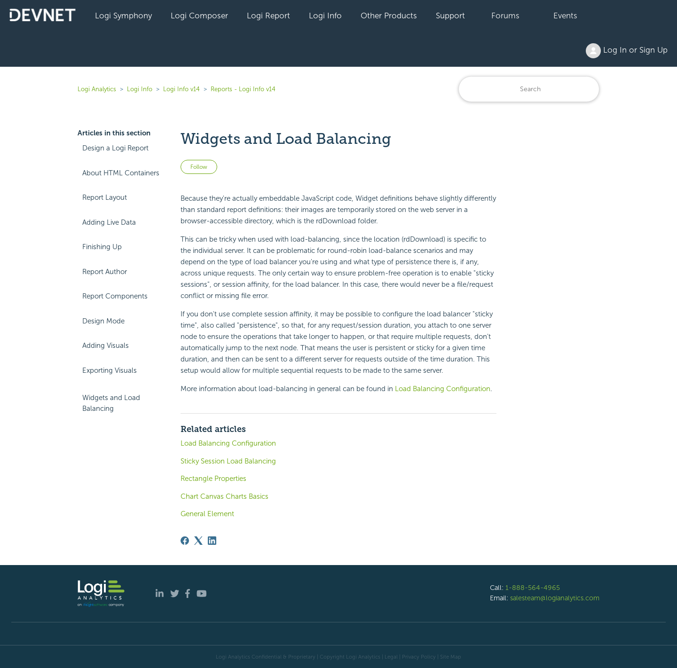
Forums (505, 15)
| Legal (390, 656)
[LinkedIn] (212, 540)
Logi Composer (199, 15)
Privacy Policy (419, 656)
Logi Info (325, 15)
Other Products (389, 15)
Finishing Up (102, 247)
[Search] (528, 89)
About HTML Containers (120, 173)
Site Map (450, 656)
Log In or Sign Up (627, 50)
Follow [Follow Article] (198, 167)
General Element (207, 514)
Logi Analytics (97, 89)
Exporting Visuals (109, 370)
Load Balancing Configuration (442, 389)
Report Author (104, 271)
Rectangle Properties (213, 478)
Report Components (115, 296)
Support (450, 15)
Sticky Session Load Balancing (228, 461)
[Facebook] (185, 540)
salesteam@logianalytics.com (554, 598)
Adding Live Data (109, 222)
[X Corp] (198, 540)
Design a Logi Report (115, 148)
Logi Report (268, 15)
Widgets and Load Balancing (111, 403)
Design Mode (103, 321)
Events (565, 15)
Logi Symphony (123, 15)
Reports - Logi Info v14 (243, 89)
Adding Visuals (105, 345)
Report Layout (104, 197)
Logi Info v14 (181, 89)
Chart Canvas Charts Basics (224, 496)
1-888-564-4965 (532, 587)
